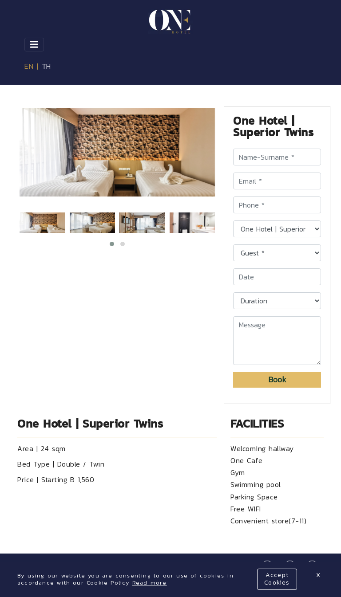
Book (277, 379)
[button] (112, 244)
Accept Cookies (276, 578)
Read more (149, 582)
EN (28, 66)
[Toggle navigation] (34, 44)
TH (46, 66)
